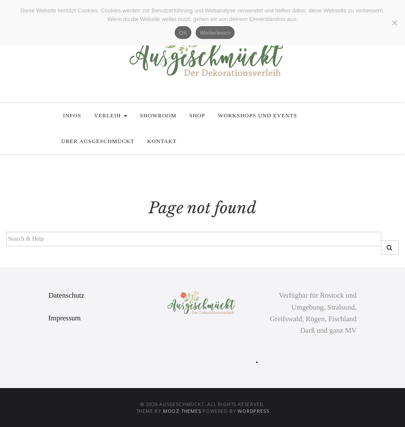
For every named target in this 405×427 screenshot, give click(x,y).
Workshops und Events (257, 115)
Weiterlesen (215, 33)
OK (183, 33)
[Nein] (394, 22)
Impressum (64, 318)
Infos (71, 115)
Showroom (158, 115)
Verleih (110, 115)
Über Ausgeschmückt (97, 141)
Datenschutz (66, 295)
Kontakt (162, 141)
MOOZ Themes (182, 411)
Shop (197, 115)
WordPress (253, 411)
